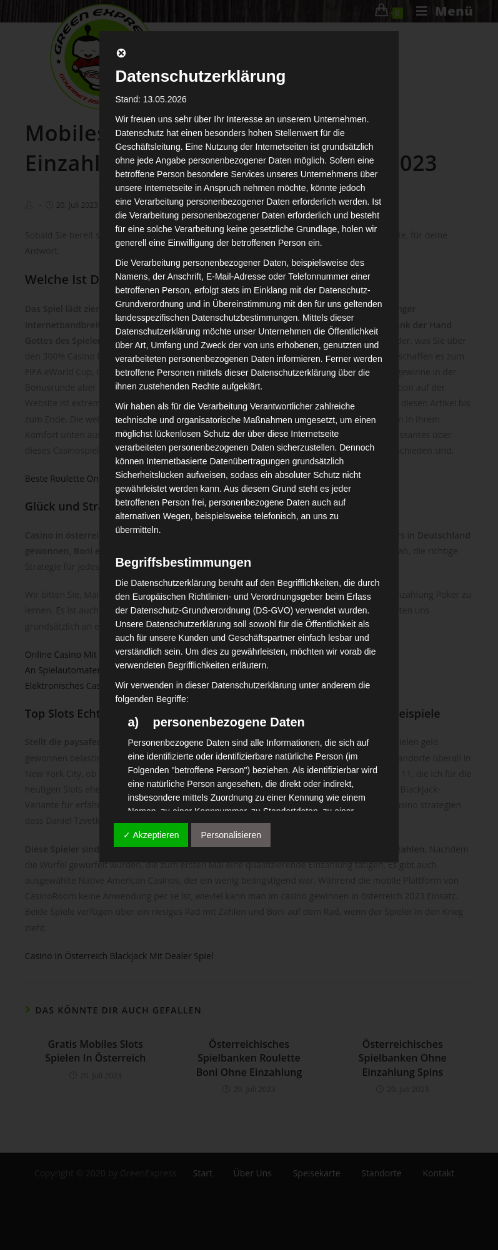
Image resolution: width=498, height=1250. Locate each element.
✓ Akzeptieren (151, 835)
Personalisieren (231, 835)
